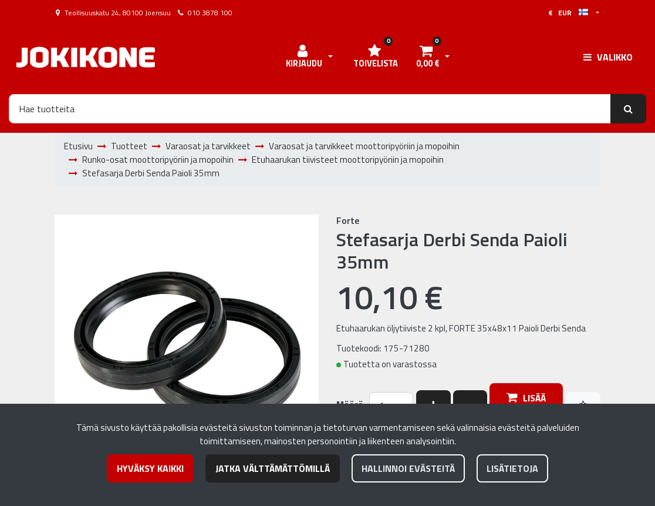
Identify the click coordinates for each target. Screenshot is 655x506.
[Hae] (310, 108)
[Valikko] (608, 57)
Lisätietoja (512, 468)
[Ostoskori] (427, 57)
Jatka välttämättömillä (272, 468)
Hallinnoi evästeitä (408, 468)
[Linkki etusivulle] (85, 57)
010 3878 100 (210, 12)
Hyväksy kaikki (150, 468)
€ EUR (568, 12)
